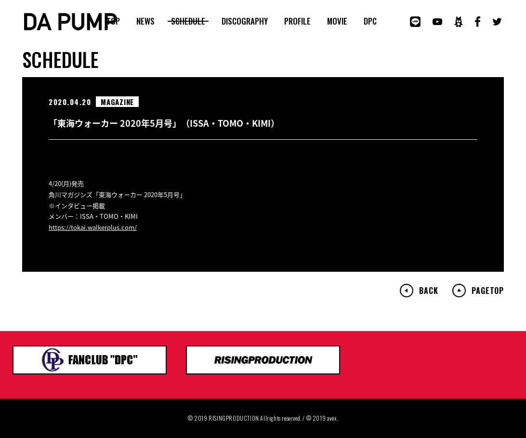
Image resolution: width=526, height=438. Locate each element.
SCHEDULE (188, 21)
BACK (428, 290)
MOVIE (337, 21)
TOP (113, 21)
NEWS (145, 21)
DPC (370, 21)
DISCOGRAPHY (245, 21)
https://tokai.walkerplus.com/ (93, 227)
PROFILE (297, 21)
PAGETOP (488, 290)
